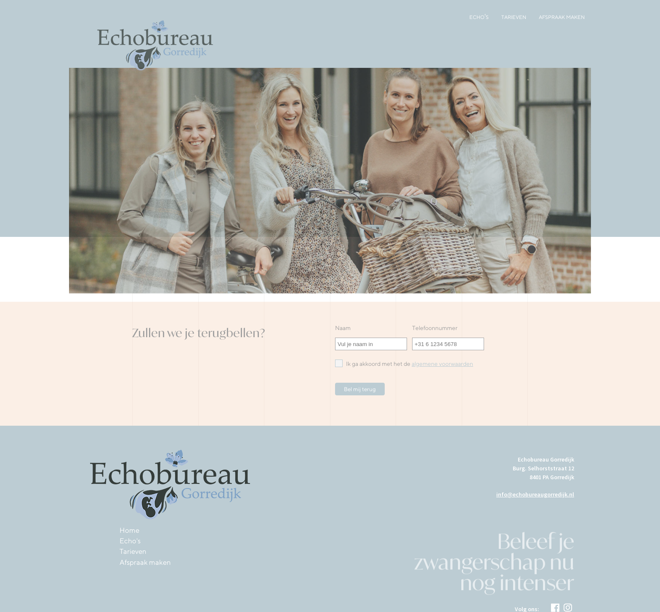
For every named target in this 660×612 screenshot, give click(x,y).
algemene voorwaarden (442, 363)
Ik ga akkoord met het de (404, 363)
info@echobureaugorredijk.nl (535, 494)
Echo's (479, 16)
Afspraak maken (562, 16)
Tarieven (513, 16)
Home (129, 530)
